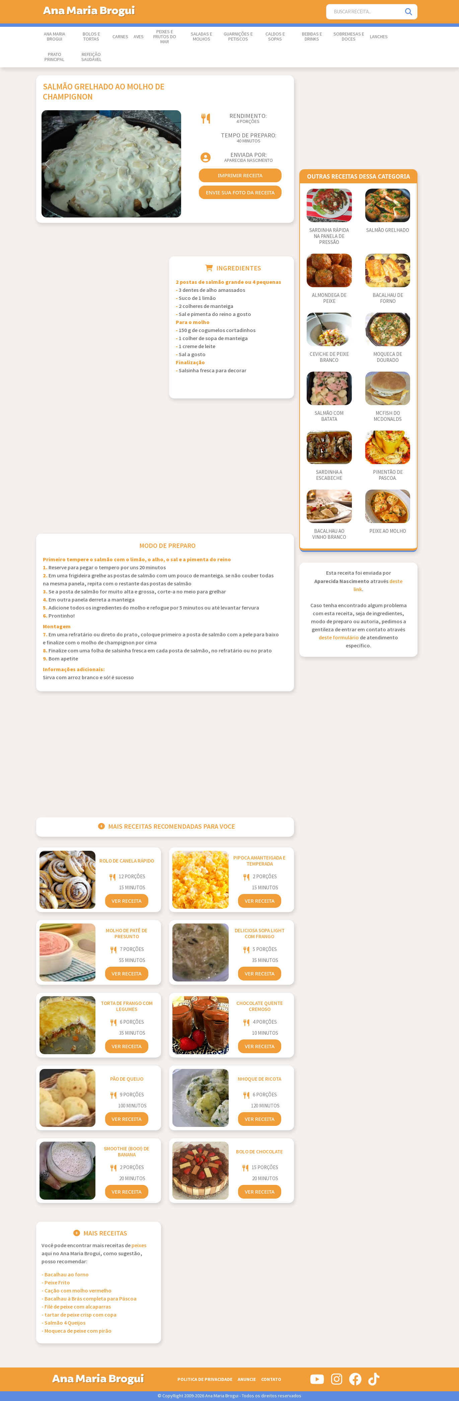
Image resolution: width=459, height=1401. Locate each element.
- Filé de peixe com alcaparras (76, 1307)
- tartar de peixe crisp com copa (79, 1315)
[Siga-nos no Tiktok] (373, 1382)
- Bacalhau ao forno (65, 1274)
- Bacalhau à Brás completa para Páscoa (89, 1298)
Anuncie (247, 1379)
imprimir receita (240, 175)
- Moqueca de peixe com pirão (76, 1331)
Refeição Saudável (91, 57)
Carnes (120, 37)
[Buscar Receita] (363, 12)
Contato (271, 1379)
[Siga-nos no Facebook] (355, 1382)
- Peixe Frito (56, 1282)
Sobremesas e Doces (348, 36)
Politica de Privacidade (204, 1379)
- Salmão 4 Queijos (63, 1323)
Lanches (379, 37)
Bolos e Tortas (91, 36)
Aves (139, 37)
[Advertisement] (98, 303)
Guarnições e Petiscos (238, 36)
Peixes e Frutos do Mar (164, 37)
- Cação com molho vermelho (76, 1290)
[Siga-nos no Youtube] (317, 1382)
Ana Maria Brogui (54, 36)
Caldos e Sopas (275, 36)
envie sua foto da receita (240, 192)
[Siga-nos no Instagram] (336, 1382)
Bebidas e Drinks (312, 36)
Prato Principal (54, 57)
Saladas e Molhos (201, 36)
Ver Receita (127, 900)
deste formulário (339, 637)
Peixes (139, 1245)
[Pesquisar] (409, 12)
